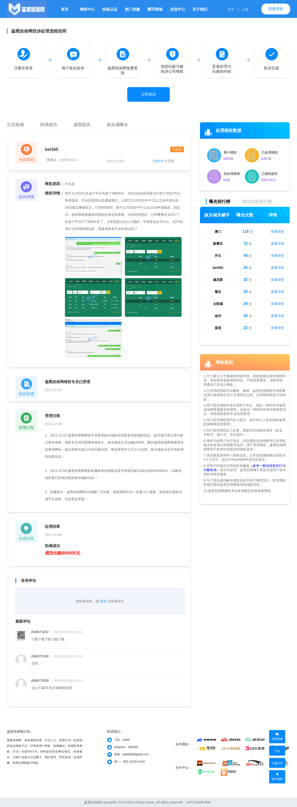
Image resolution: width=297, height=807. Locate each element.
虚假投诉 (81, 124)
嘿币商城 (154, 9)
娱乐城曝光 (117, 124)
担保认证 (109, 9)
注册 (245, 9)
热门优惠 (132, 9)
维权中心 (87, 9)
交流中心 (177, 9)
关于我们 (200, 9)
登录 (231, 9)
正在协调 (15, 124)
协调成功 (48, 124)
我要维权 (275, 9)
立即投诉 (148, 94)
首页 (64, 9)
